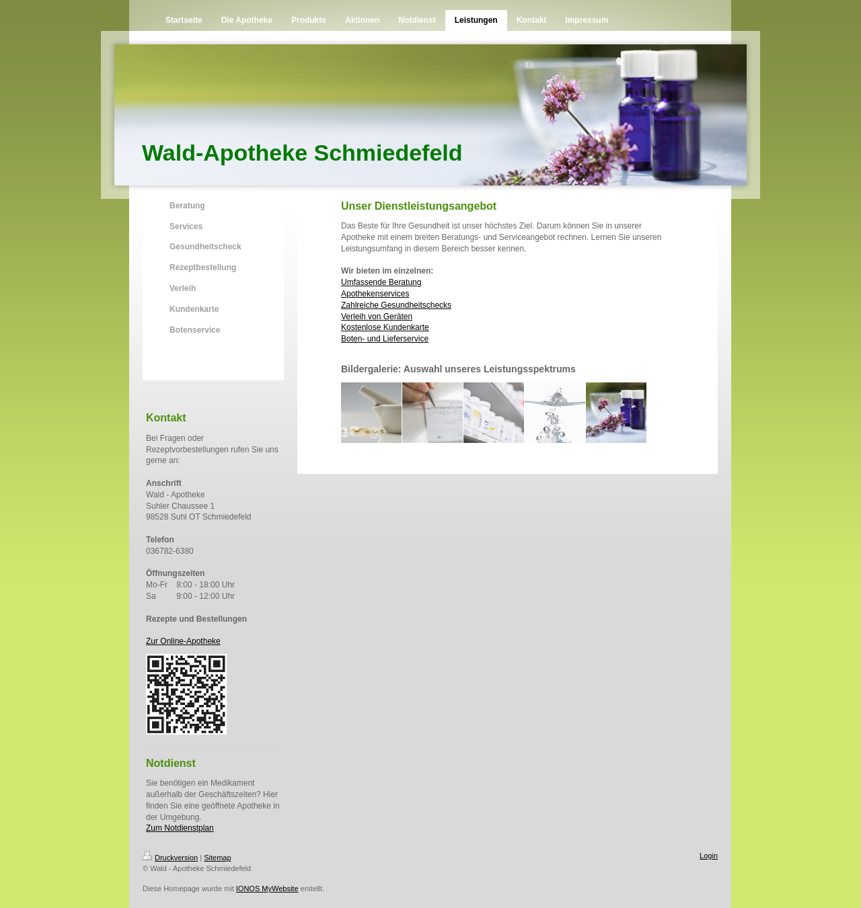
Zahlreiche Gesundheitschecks (396, 305)
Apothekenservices (375, 293)
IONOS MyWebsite (267, 888)
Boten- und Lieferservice (384, 338)
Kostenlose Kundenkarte (385, 327)
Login (709, 856)
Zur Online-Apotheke (183, 641)
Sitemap (217, 858)
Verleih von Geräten (376, 316)
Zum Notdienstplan (180, 828)
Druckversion (170, 858)
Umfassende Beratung (381, 282)
